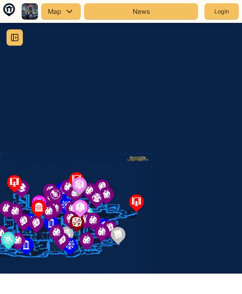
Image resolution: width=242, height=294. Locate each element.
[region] (121, 148)
